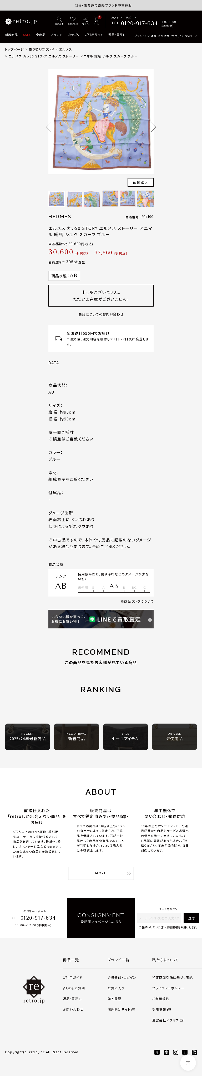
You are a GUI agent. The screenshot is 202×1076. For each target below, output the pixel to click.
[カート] (96, 21)
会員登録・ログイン (122, 977)
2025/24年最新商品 (27, 736)
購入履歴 (115, 998)
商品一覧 (71, 959)
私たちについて (165, 959)
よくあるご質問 (74, 988)
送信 (191, 918)
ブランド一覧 (118, 959)
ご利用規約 (160, 998)
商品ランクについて (139, 601)
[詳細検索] (59, 21)
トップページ (14, 49)
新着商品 (11, 34)
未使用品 (174, 736)
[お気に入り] (73, 21)
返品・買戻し (117, 34)
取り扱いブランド (41, 49)
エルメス (65, 49)
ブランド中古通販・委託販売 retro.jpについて (164, 36)
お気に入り (116, 988)
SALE (27, 34)
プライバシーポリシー (168, 988)
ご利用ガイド (94, 34)
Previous (48, 127)
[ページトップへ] (188, 1063)
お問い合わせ (73, 1009)
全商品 (41, 34)
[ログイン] (85, 21)
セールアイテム (125, 736)
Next (153, 127)
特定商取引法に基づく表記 (172, 977)
